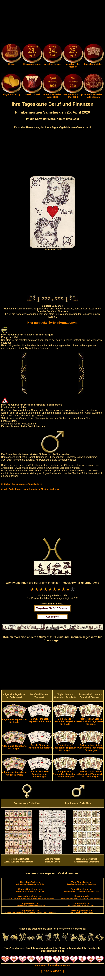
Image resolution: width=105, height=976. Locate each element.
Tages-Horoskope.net (81, 890)
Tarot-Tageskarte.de (81, 883)
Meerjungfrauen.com (81, 911)
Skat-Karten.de (81, 897)
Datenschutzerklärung (59, 965)
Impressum (40, 965)
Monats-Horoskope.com (30, 890)
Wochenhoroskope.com (30, 897)
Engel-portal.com (30, 911)
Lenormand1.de (81, 904)
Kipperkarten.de (30, 904)
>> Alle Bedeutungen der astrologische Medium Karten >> (30, 489)
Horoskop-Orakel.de (30, 883)
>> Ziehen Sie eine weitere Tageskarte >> (21, 484)
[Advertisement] (52, 22)
